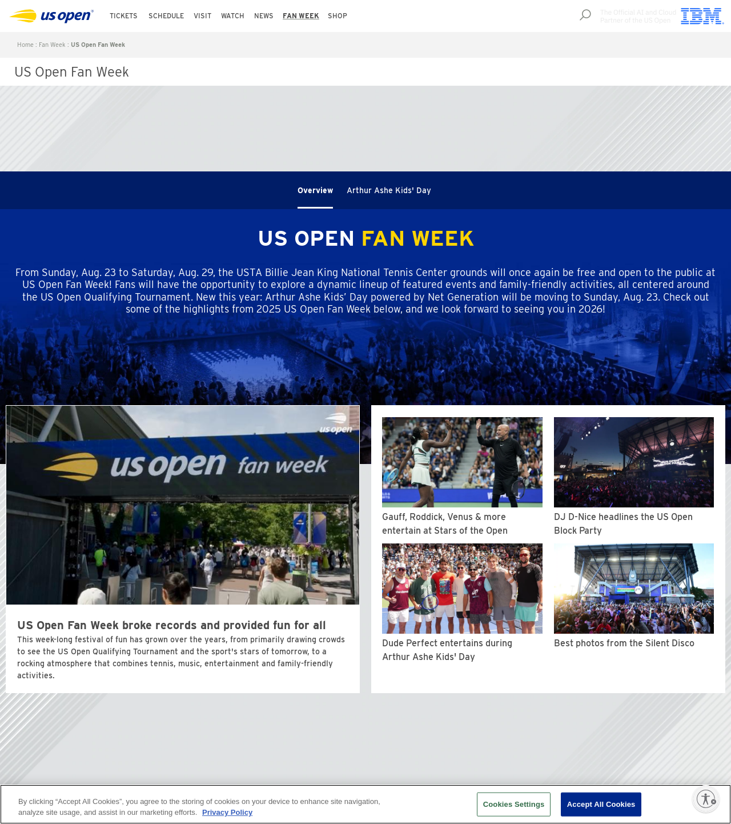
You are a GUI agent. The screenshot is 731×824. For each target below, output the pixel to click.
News (264, 15)
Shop (337, 15)
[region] (365, 804)
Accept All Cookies (601, 804)
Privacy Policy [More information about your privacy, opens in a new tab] (227, 812)
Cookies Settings (514, 804)
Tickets (124, 15)
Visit (202, 15)
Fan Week (301, 15)
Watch (232, 15)
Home (25, 45)
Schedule (166, 15)
